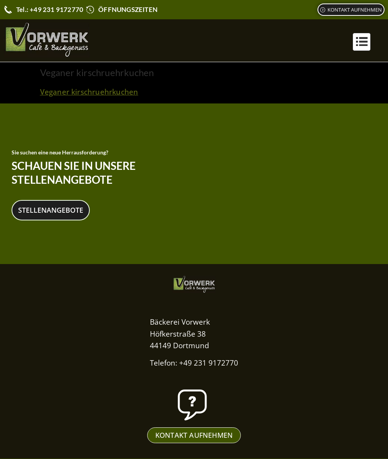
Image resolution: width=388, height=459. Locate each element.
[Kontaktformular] (351, 9)
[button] (362, 42)
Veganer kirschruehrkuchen (89, 92)
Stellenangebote (50, 209)
